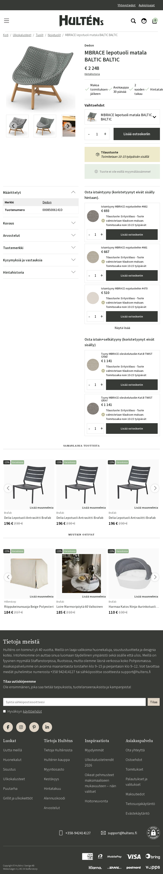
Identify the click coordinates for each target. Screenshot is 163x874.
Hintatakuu (52, 788)
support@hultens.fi (136, 671)
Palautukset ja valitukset (136, 782)
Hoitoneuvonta (96, 801)
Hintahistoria (92, 74)
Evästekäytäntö (138, 813)
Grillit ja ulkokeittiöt (18, 798)
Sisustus (9, 769)
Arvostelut (52, 807)
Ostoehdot (134, 759)
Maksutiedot (135, 794)
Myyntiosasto (54, 769)
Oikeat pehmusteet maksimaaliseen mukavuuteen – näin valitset (100, 783)
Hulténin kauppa (57, 759)
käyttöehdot (32, 711)
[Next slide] (68, 126)
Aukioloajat (147, 5)
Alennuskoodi (54, 798)
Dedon (89, 45)
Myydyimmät (94, 750)
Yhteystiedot (127, 5)
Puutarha (10, 788)
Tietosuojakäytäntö (140, 803)
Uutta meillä (12, 750)
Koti (5, 35)
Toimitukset (134, 769)
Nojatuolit (54, 35)
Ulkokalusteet (22, 35)
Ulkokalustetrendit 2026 (99, 762)
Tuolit (39, 35)
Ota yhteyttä (135, 750)
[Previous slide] (13, 126)
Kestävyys (51, 779)
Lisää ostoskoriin (137, 133)
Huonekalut (12, 759)
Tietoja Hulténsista (58, 750)
